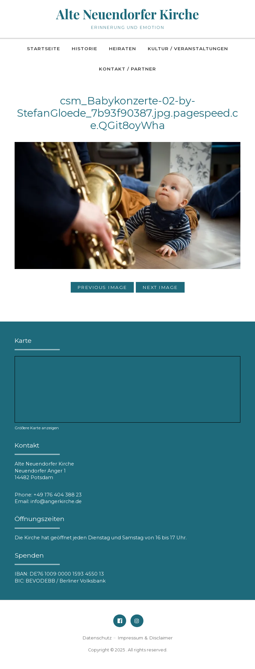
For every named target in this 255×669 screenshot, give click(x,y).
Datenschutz (97, 637)
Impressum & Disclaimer (145, 637)
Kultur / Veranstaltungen (188, 48)
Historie (84, 48)
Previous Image (102, 287)
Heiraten (122, 48)
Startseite (43, 48)
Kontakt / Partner (127, 68)
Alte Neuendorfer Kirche (127, 14)
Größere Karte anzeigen (37, 428)
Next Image (160, 287)
